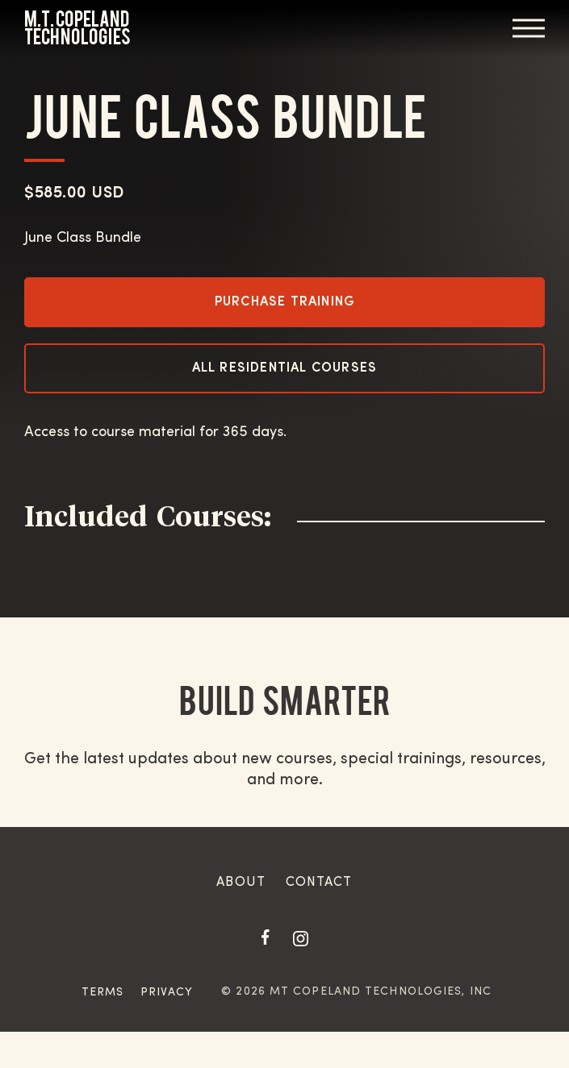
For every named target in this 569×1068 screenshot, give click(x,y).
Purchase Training (284, 302)
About (241, 882)
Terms (103, 993)
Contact (319, 882)
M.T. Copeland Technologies (77, 27)
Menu (529, 28)
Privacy (167, 993)
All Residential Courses (285, 368)
